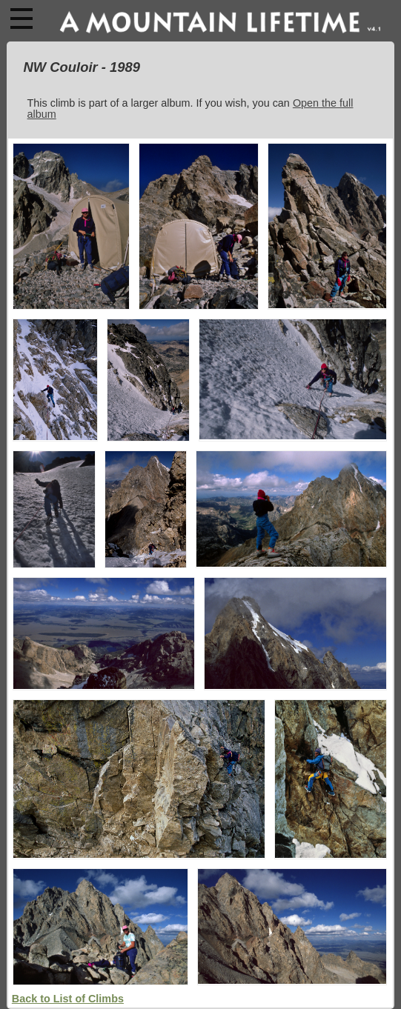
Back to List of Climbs (68, 999)
